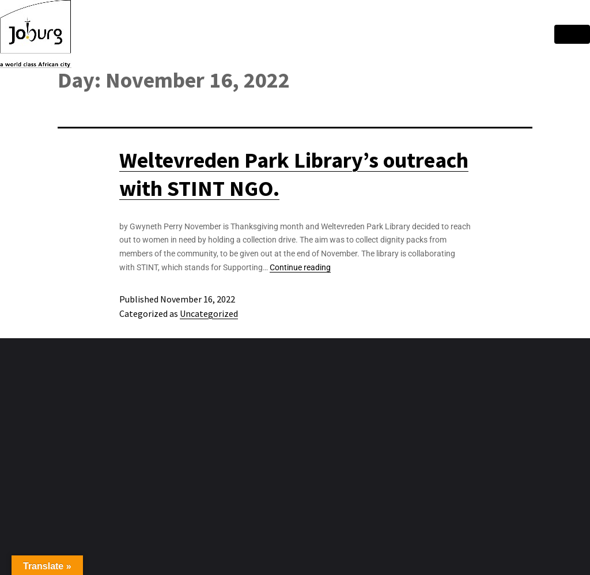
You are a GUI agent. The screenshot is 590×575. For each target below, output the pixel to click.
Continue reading (300, 267)
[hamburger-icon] (572, 34)
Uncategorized (209, 313)
